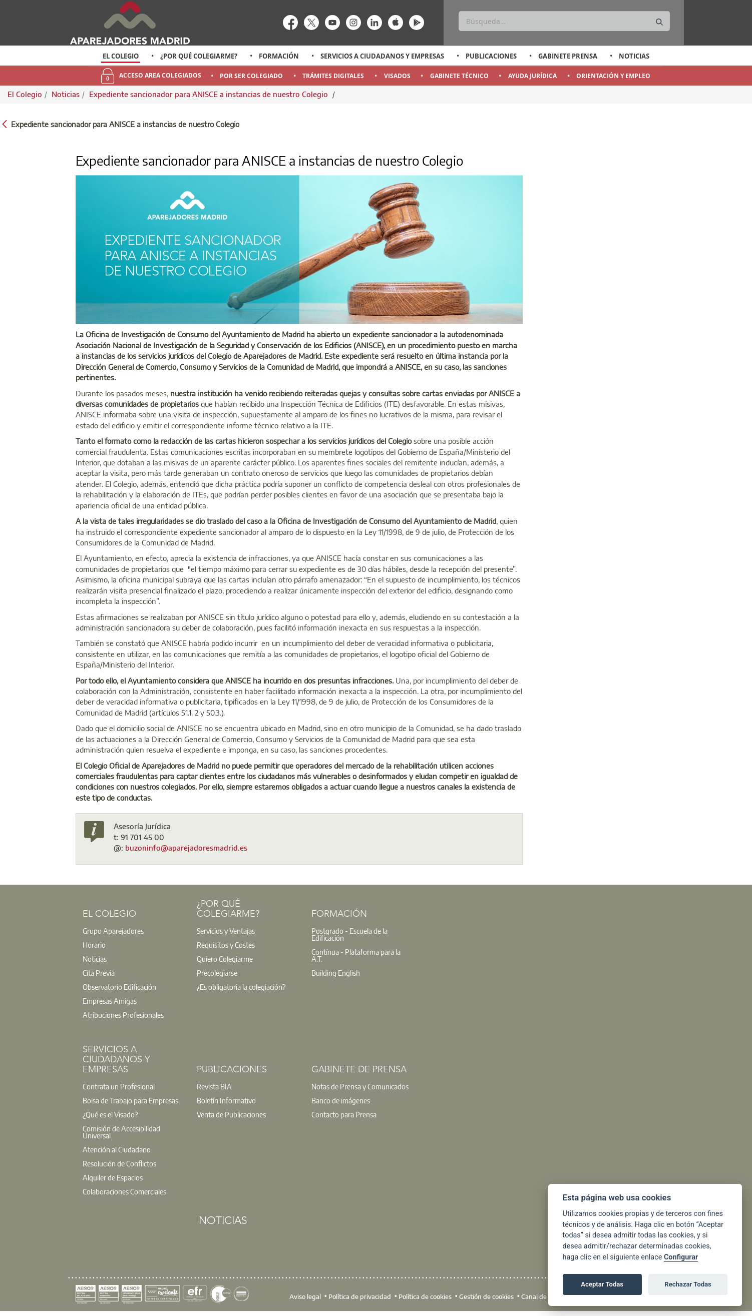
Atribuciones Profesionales (123, 1014)
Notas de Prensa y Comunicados (360, 1086)
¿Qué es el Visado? (110, 1114)
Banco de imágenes (340, 1100)
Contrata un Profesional (119, 1086)
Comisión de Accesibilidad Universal (121, 1132)
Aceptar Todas (602, 1284)
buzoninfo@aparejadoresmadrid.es (186, 847)
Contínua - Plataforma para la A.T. (356, 955)
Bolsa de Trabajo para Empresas (130, 1100)
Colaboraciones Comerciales (124, 1191)
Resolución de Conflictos (119, 1163)
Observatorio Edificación (119, 986)
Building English (335, 972)
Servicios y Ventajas (226, 930)
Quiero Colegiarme (225, 958)
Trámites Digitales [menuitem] (333, 76)
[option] (121, 56)
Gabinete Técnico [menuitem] (459, 76)
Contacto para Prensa (344, 1114)
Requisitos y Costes (226, 944)
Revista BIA (214, 1086)
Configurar (681, 1257)
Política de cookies (425, 1296)
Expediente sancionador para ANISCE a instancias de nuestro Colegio (209, 94)
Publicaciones (491, 56)
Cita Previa (99, 972)
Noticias (634, 56)
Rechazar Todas (687, 1284)
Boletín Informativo (226, 1100)
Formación (279, 56)
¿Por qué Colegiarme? (198, 56)
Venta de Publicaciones (231, 1114)
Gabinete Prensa (567, 56)
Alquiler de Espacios (113, 1177)
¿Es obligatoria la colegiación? (241, 986)
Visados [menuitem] (397, 76)
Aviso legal (305, 1296)
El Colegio (121, 56)
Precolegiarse (217, 972)
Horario (94, 944)
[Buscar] (564, 21)
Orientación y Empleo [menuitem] (613, 76)
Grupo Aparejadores (113, 930)
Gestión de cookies (486, 1296)
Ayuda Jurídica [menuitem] (532, 76)
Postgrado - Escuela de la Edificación (349, 934)
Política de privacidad (359, 1296)
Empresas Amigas (110, 1000)
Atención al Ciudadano (117, 1149)
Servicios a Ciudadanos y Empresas (382, 56)
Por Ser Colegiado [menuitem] (251, 76)
